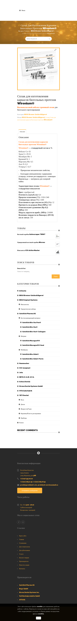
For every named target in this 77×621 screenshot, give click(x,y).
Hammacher (24, 363)
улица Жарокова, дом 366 (28, 475)
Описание (22, 131)
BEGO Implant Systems (27, 300)
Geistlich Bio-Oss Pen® (31, 322)
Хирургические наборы (28, 309)
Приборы (23, 418)
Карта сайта (22, 536)
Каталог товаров (24, 558)
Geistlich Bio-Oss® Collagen (33, 331)
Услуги (21, 554)
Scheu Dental (24, 381)
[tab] (22, 131)
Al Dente (22, 291)
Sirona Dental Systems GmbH (30, 386)
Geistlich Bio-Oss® (29, 327)
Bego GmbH (23, 589)
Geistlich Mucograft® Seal (32, 345)
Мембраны (24, 350)
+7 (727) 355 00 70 (26, 478)
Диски (23, 404)
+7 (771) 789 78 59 (39, 482)
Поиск (56, 276)
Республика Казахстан (27, 470)
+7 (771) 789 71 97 (26, 482)
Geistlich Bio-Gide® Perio (32, 359)
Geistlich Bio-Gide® (29, 354)
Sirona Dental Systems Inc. (29, 592)
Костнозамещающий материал (30, 318)
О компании (22, 543)
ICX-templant (24, 368)
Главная (26, 31)
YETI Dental (23, 395)
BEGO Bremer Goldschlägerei (42, 31)
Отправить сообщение (30, 491)
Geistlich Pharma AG (27, 313)
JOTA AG (22, 600)
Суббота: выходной (26, 507)
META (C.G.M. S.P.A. (26, 377)
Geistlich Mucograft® (30, 340)
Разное (21, 422)
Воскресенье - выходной (27, 510)
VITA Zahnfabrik (25, 391)
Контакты (22, 569)
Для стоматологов (24, 547)
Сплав (47, 117)
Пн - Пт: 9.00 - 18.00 (27, 505)
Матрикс (23, 336)
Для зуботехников (24, 550)
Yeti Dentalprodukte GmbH (29, 596)
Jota (21, 372)
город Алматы (24, 473)
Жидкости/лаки (26, 409)
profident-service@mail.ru (48, 485)
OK (38, 618)
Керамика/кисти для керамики (30, 413)
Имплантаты (24, 304)
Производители (23, 561)
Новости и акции (24, 565)
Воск (22, 400)
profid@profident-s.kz (28, 485)
